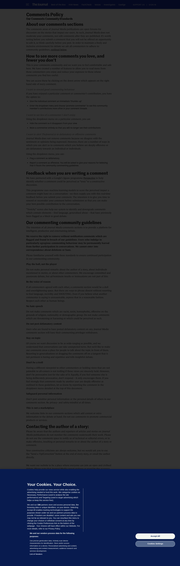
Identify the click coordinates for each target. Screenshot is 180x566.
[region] (90, 517)
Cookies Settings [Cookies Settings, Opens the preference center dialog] (155, 544)
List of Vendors (36, 554)
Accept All (155, 536)
